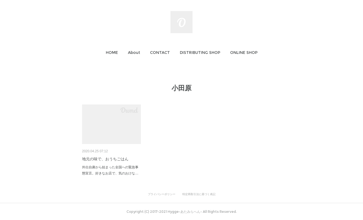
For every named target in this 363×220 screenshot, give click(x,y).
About (134, 52)
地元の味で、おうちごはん (105, 159)
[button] (112, 52)
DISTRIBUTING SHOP (200, 52)
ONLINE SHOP (243, 52)
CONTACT (160, 52)
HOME (112, 52)
